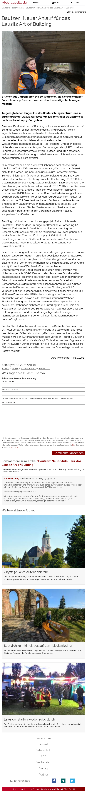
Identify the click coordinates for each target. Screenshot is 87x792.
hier (73, 445)
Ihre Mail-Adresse (10, 389)
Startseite (6, 8)
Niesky (15, 368)
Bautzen (5, 368)
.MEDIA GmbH (65, 789)
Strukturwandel (28, 368)
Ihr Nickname (8, 381)
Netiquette (14, 447)
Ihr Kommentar (8, 402)
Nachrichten (18, 8)
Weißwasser (44, 368)
